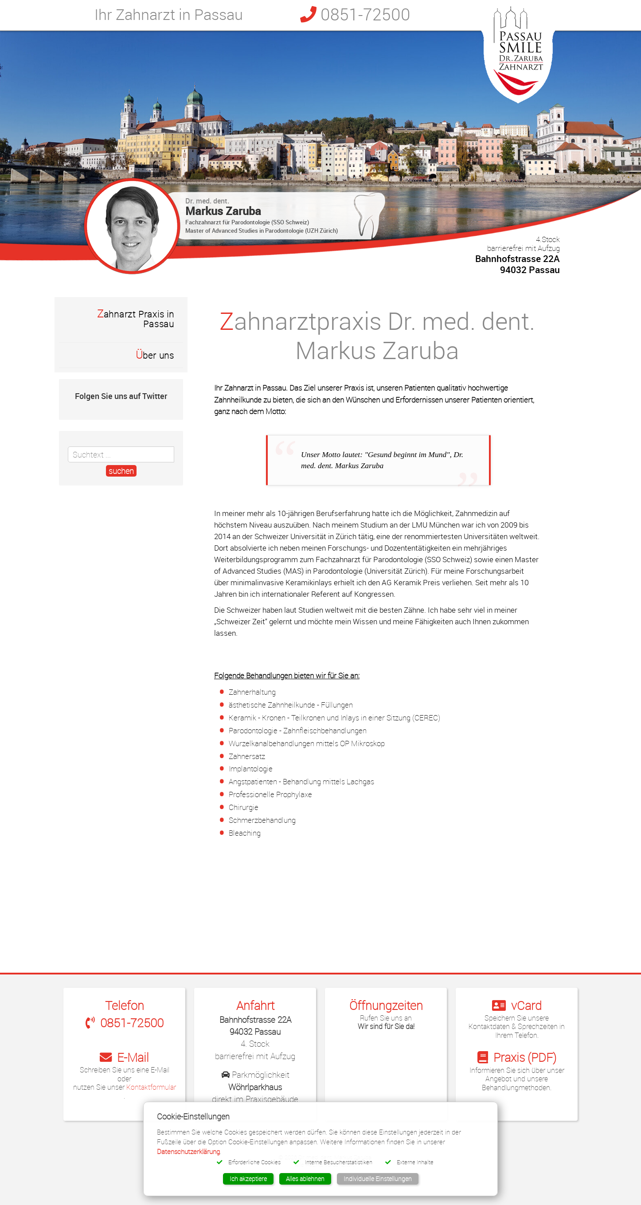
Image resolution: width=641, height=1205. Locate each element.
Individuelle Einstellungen (378, 1178)
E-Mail (124, 1057)
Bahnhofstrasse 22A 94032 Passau (517, 255)
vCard (517, 1005)
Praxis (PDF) (516, 1057)
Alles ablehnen (305, 1178)
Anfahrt (255, 1005)
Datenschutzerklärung (188, 1151)
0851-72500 (355, 14)
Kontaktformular (151, 1087)
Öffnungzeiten (386, 1005)
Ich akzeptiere (248, 1178)
